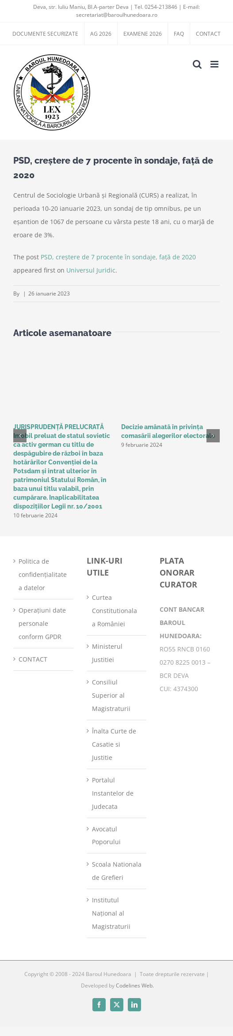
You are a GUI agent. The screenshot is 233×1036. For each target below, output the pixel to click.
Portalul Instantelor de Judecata (113, 793)
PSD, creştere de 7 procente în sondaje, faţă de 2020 (118, 257)
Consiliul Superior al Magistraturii (111, 695)
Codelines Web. (135, 985)
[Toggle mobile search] (197, 64)
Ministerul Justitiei (107, 653)
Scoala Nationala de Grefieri (116, 871)
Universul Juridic (90, 270)
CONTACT (33, 659)
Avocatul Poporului (106, 835)
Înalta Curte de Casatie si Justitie (114, 744)
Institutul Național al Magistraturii (111, 913)
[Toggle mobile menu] (215, 64)
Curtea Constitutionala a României (114, 610)
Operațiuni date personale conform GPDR (42, 623)
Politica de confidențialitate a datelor (43, 574)
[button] (20, 435)
